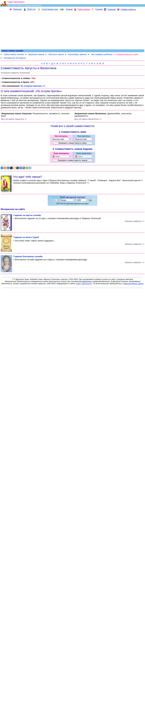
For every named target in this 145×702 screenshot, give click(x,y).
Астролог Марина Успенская (15, 72)
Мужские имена (36, 54)
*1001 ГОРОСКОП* (84, 283)
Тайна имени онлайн (14, 54)
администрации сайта (133, 283)
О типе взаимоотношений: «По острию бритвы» (31, 91)
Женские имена (56, 54)
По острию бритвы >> (32, 86)
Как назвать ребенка (101, 54)
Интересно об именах (15, 58)
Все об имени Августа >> (14, 119)
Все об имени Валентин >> (88, 119)
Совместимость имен (127, 54)
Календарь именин (77, 54)
